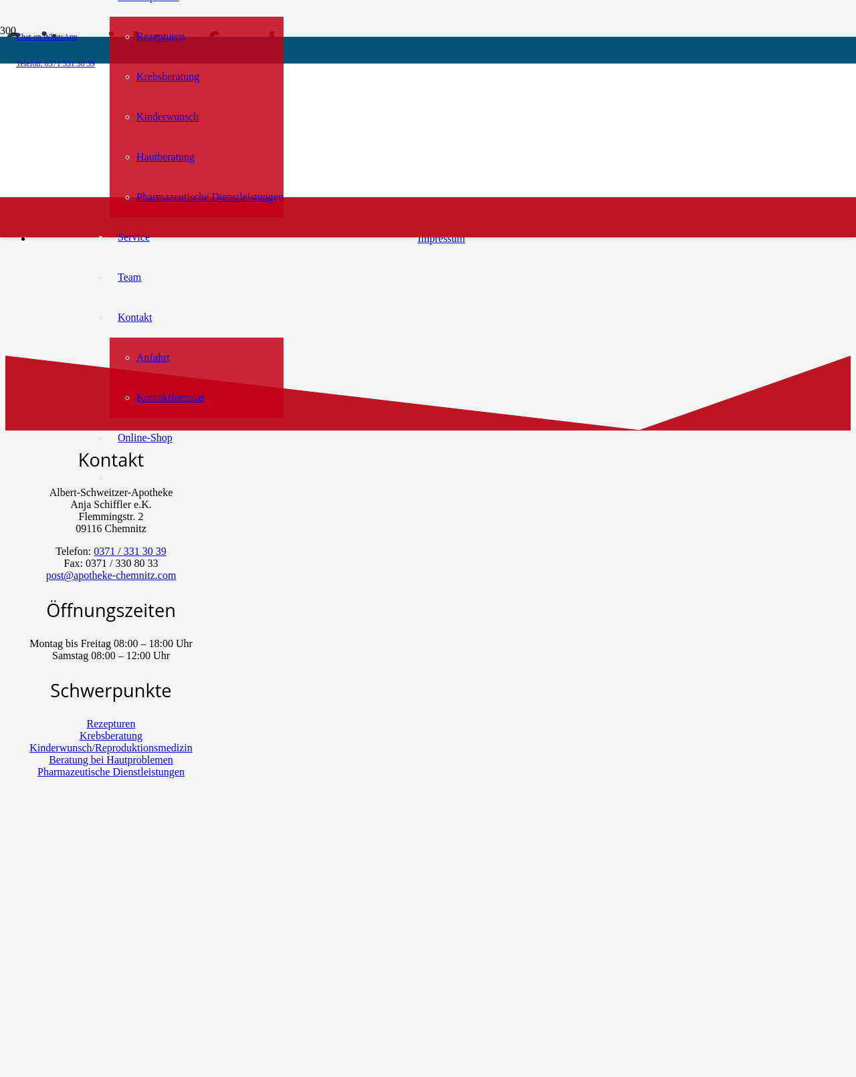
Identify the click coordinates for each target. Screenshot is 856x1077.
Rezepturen (111, 723)
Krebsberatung (111, 735)
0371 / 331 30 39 (130, 551)
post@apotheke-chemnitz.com (111, 575)
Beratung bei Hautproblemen (111, 759)
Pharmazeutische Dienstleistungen (111, 771)
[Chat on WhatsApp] (75, 985)
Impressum (441, 238)
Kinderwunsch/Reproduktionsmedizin (111, 747)
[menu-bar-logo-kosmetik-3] (325, 257)
